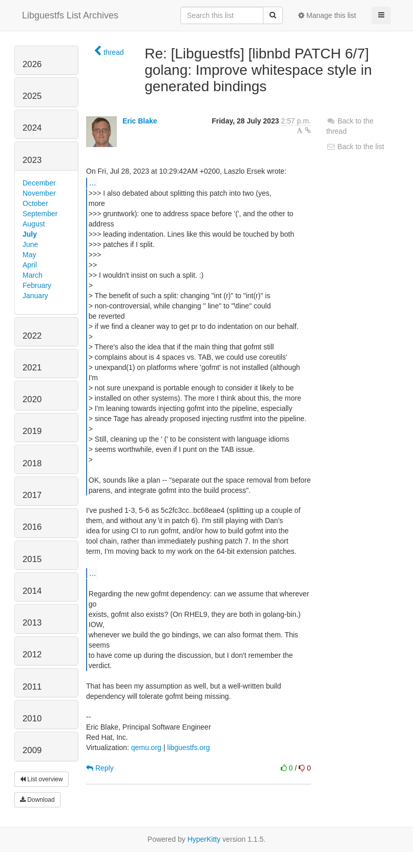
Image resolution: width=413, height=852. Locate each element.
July (30, 234)
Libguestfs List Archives (70, 15)
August (34, 224)
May (29, 255)
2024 (32, 128)
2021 (32, 367)
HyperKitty (204, 839)
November (39, 193)
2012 (32, 654)
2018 (32, 463)
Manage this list (327, 15)
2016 (32, 527)
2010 (32, 718)
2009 (32, 750)
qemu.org (146, 747)
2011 (32, 687)
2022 (32, 336)
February (37, 285)
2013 (32, 623)
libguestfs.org (188, 747)
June (30, 244)
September (40, 214)
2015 (32, 559)
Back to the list (355, 146)
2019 (32, 431)
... (92, 182)
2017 (32, 495)
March (33, 275)
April (30, 265)
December (39, 183)
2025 (32, 96)
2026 (32, 64)
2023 (32, 160)
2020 (32, 399)
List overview (41, 779)
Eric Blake (139, 121)
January (35, 296)
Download (37, 799)
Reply (100, 768)
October (35, 203)
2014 (32, 591)
